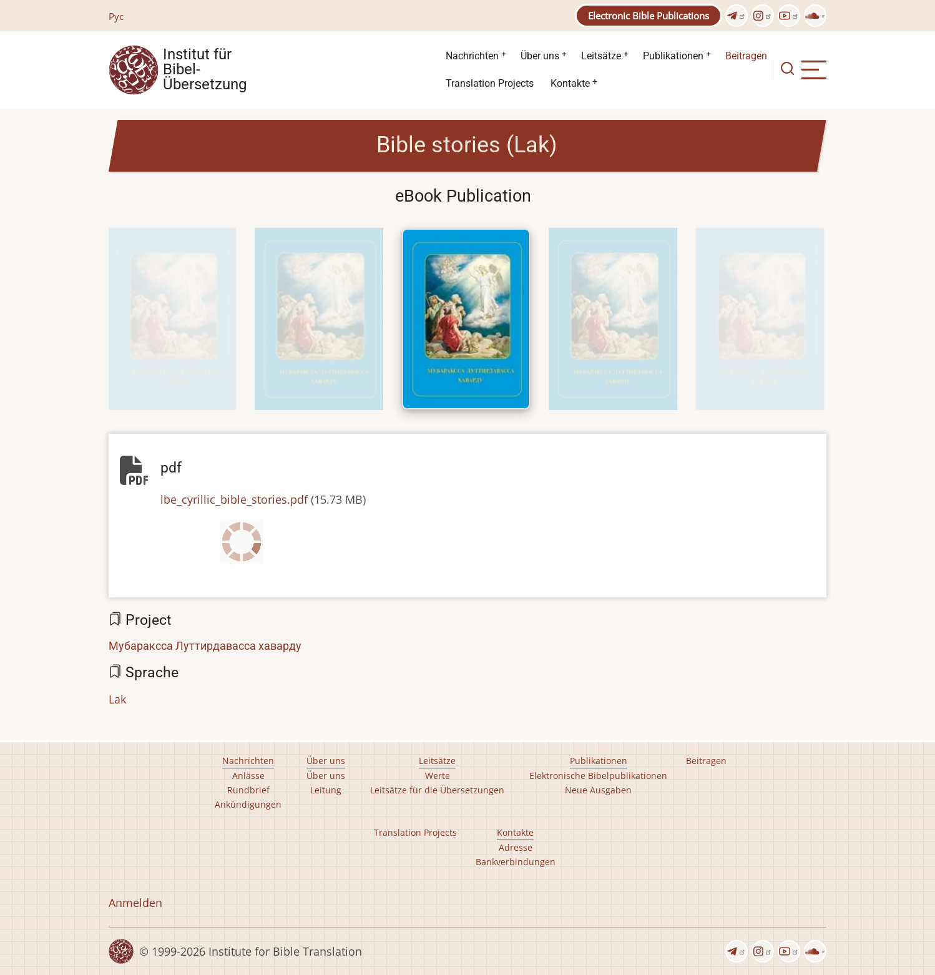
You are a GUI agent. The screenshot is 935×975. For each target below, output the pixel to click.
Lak (117, 699)
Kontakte (570, 83)
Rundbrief (248, 790)
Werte (437, 775)
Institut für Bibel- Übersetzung (205, 69)
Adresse (515, 847)
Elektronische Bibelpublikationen (598, 775)
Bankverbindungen (516, 862)
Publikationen (673, 56)
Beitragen (746, 56)
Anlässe (248, 775)
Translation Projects (490, 83)
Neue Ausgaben (598, 790)
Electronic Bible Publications (648, 15)
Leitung (325, 790)
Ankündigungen (248, 804)
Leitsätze (601, 56)
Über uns (540, 56)
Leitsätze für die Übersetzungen (437, 790)
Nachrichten (472, 56)
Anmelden (135, 902)
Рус (116, 16)
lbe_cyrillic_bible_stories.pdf (234, 499)
